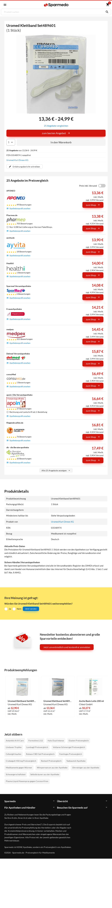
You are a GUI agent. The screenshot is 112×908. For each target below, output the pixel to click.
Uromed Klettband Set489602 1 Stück (22, 701)
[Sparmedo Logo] (56, 5)
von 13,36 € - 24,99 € (21, 150)
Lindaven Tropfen (14, 747)
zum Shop (93, 204)
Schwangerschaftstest (16, 774)
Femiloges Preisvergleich (70, 754)
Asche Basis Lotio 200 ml (91, 701)
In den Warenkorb (61, 142)
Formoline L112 (35, 740)
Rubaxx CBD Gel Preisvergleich (40, 754)
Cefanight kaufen (13, 754)
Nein (19, 608)
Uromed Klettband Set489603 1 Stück (57, 701)
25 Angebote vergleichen (56, 125)
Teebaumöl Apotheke (75, 760)
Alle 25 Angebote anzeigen (56, 470)
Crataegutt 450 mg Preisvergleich (21, 760)
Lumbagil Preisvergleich (37, 747)
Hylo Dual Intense (56, 740)
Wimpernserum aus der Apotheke (52, 767)
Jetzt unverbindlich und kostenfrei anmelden (66, 647)
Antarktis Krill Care (15, 740)
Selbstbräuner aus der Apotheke (44, 774)
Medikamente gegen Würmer (19, 767)
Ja (10, 608)
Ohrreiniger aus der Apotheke (85, 767)
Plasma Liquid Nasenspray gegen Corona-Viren (27, 781)
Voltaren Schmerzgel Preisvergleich (69, 747)
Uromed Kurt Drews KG (17, 160)
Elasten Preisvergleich (79, 740)
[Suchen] (106, 12)
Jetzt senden (31, 608)
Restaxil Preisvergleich (51, 760)
